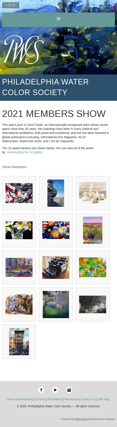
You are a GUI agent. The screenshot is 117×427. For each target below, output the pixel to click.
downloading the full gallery (25, 152)
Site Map (104, 399)
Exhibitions (55, 399)
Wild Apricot (82, 419)
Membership (26, 399)
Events (40, 399)
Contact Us (88, 399)
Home (11, 399)
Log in (10, 5)
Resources (72, 399)
